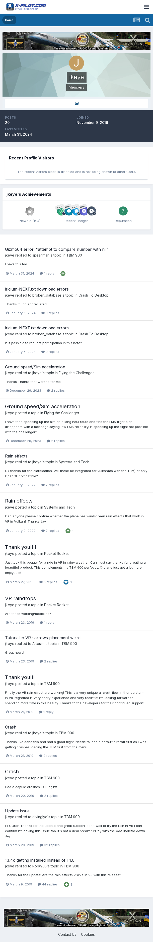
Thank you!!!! (20, 547)
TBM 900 (74, 255)
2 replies (56, 390)
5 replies (48, 582)
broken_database (46, 295)
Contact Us (67, 934)
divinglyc (39, 817)
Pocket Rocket (56, 553)
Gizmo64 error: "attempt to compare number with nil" (56, 249)
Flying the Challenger (76, 373)
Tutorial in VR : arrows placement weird (43, 637)
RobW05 (39, 866)
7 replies (50, 485)
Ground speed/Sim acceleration (35, 366)
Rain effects (16, 455)
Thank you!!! (20, 677)
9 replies (50, 313)
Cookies (88, 934)
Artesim (38, 643)
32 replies (50, 845)
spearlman (40, 255)
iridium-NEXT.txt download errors (37, 289)
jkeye (9, 255)
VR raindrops (20, 598)
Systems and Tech (74, 462)
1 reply (47, 273)
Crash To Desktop (94, 295)
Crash (10, 727)
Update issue (17, 810)
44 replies (48, 884)
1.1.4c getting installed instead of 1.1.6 (39, 860)
